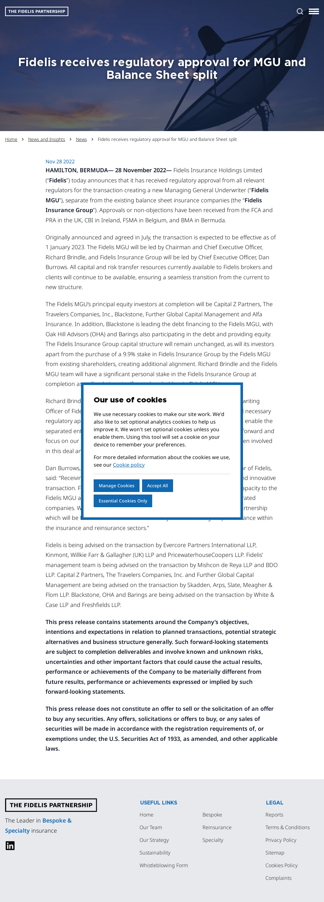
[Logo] (36, 11)
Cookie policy (129, 464)
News (81, 139)
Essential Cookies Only (123, 501)
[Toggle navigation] (314, 11)
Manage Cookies (116, 486)
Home (11, 139)
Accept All (157, 486)
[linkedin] (10, 846)
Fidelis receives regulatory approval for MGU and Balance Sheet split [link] (167, 139)
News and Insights (46, 139)
